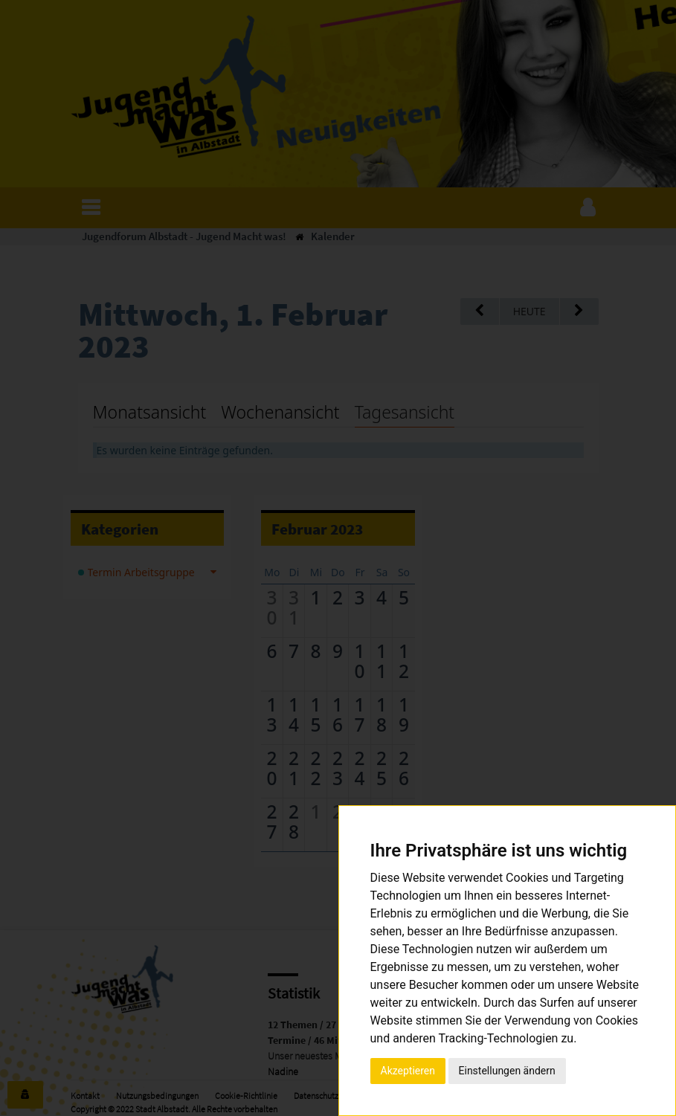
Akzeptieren (408, 1071)
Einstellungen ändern (507, 1071)
